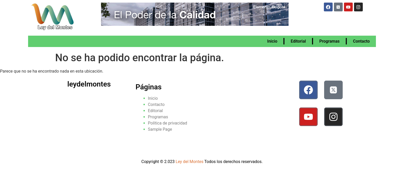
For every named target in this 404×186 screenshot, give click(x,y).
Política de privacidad (167, 123)
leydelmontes (89, 84)
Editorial (298, 41)
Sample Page (160, 129)
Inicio (272, 41)
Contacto (361, 41)
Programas (329, 41)
